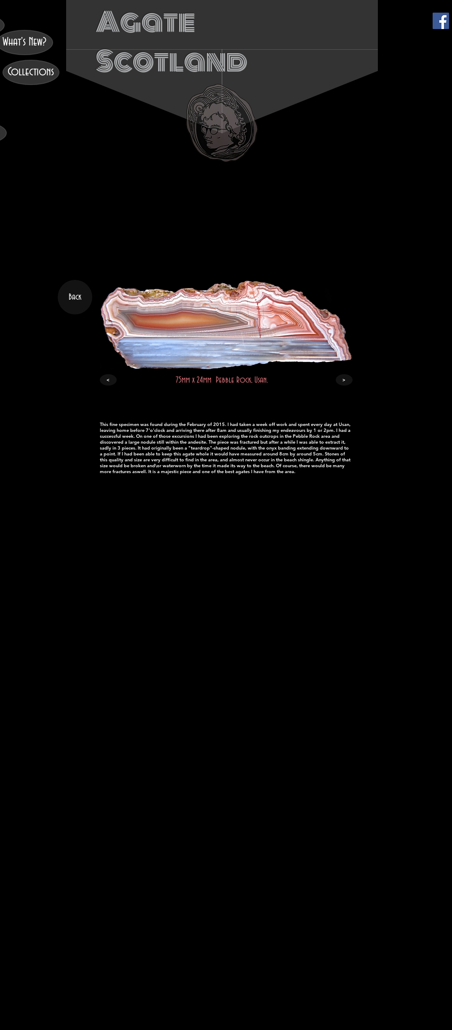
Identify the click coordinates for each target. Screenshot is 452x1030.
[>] (344, 380)
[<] (108, 380)
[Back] (75, 297)
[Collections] (31, 72)
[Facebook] (441, 21)
